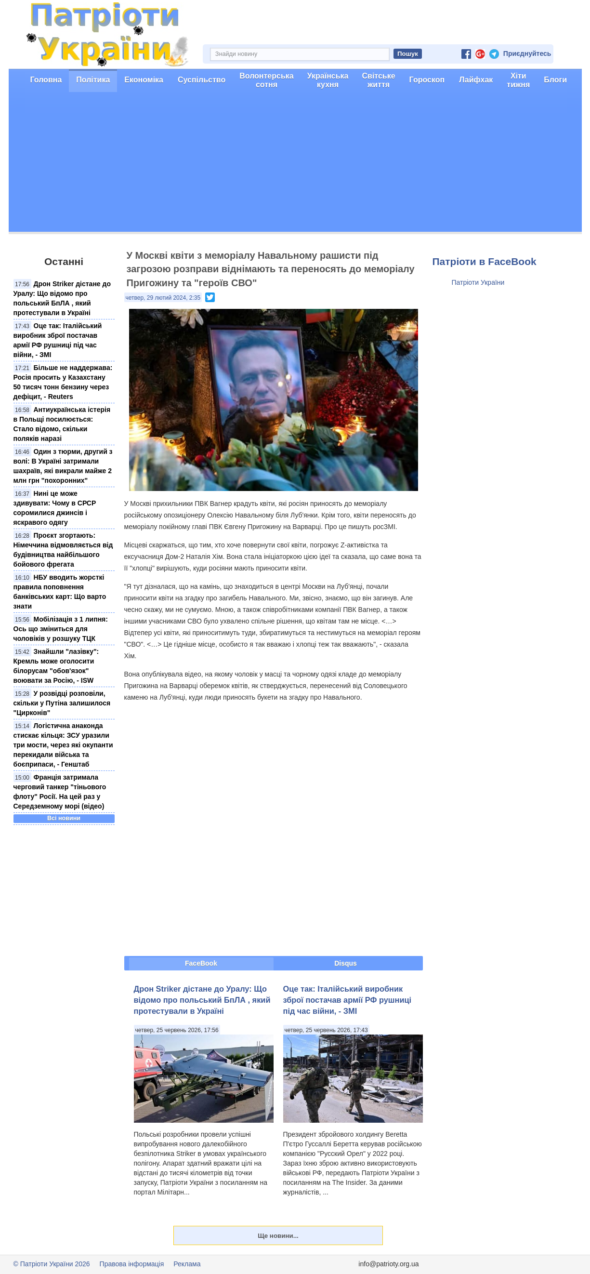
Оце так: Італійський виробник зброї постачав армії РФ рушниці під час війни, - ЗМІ (347, 1000)
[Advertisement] (295, 164)
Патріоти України (478, 282)
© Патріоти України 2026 (51, 1264)
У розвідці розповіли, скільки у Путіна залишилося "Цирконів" (62, 703)
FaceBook (201, 963)
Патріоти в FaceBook (485, 261)
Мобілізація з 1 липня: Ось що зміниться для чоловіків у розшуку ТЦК (60, 628)
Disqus (345, 963)
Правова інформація (132, 1264)
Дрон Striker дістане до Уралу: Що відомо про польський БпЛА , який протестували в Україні (202, 1000)
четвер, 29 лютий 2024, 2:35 (163, 297)
